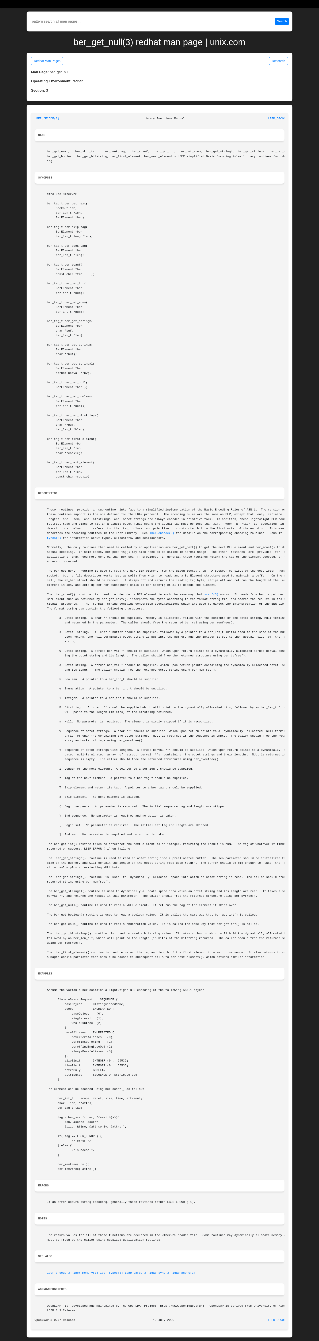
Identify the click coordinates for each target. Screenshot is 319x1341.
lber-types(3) (111, 1273)
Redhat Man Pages (47, 61)
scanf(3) (211, 594)
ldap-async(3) (183, 1273)
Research (278, 61)
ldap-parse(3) (136, 1273)
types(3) (54, 538)
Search (282, 21)
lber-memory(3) (86, 1273)
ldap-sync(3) (160, 1273)
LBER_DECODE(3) (47, 118)
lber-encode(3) (162, 533)
